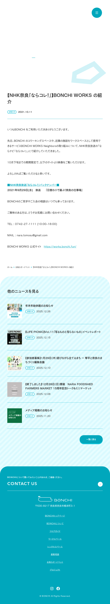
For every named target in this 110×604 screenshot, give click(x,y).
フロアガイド (55, 531)
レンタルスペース (55, 547)
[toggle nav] (97, 13)
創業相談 (55, 554)
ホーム (9, 267)
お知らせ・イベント (22, 267)
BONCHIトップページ (55, 516)
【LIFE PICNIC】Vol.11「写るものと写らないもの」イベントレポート (63, 332)
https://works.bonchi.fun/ (60, 246)
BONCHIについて (55, 524)
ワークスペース (55, 539)
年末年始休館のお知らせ (39, 305)
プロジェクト (55, 570)
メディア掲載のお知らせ (38, 410)
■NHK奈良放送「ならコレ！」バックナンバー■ (33, 185)
